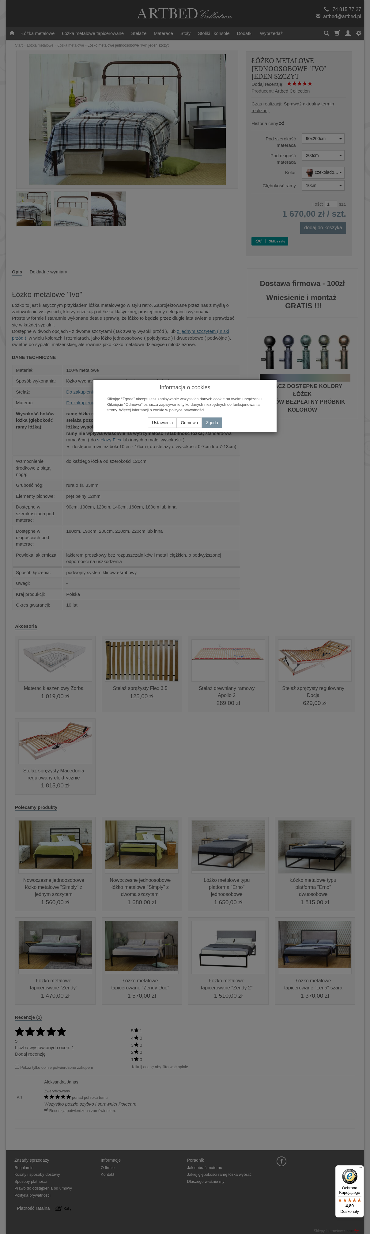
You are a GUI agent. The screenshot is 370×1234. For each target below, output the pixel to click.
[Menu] (360, 1169)
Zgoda (212, 422)
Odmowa (189, 422)
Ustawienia (162, 422)
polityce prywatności (186, 410)
